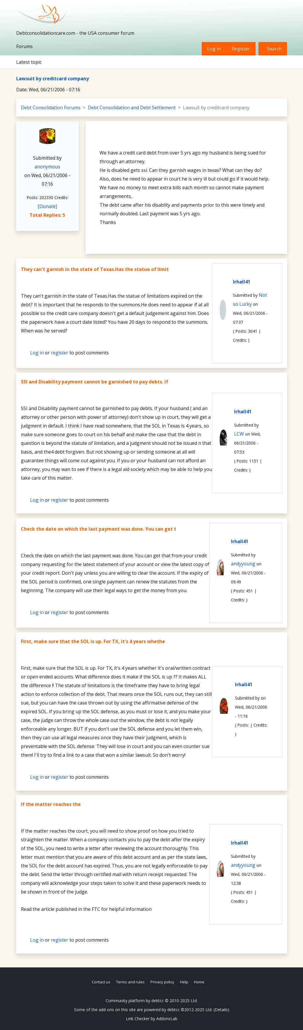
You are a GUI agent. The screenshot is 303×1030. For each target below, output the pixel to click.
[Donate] (47, 206)
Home (199, 981)
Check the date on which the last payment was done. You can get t (98, 529)
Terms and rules (130, 981)
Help (184, 981)
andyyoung (243, 564)
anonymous (47, 166)
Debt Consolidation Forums (50, 107)
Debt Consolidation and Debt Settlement (132, 107)
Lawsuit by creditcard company (52, 78)
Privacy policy (162, 981)
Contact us (101, 981)
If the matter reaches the (51, 804)
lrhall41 (241, 282)
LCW (239, 434)
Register (241, 49)
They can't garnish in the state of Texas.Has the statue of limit (95, 269)
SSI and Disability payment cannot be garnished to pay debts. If (94, 381)
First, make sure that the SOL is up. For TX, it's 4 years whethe (93, 641)
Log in (214, 49)
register (59, 353)
